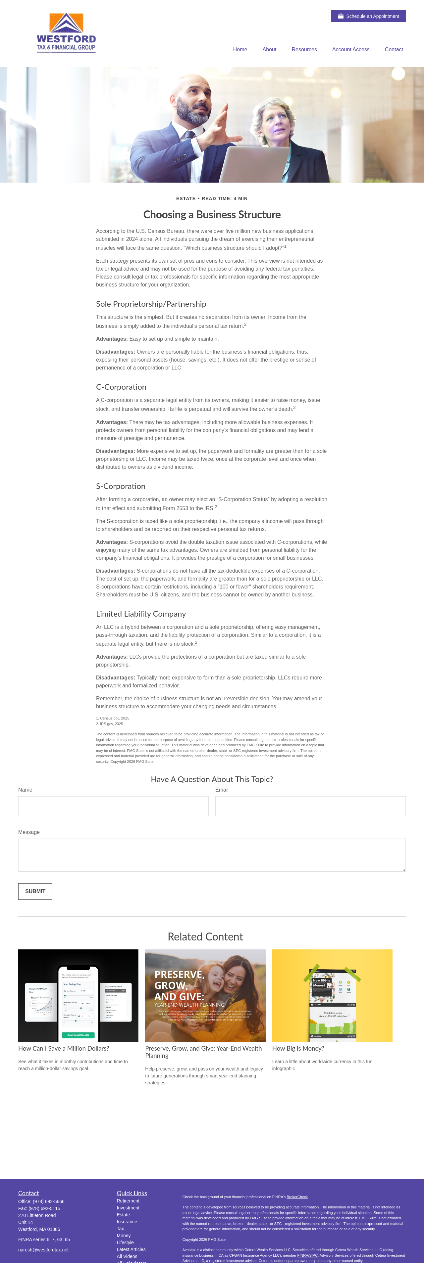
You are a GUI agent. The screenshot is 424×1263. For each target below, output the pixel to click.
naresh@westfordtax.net (43, 1249)
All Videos (127, 1256)
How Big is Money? (298, 1048)
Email (222, 790)
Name (25, 790)
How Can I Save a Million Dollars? (63, 1048)
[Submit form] (35, 891)
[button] (240, 49)
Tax (120, 1228)
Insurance (127, 1221)
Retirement (128, 1200)
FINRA (302, 1255)
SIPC (313, 1255)
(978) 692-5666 (49, 1201)
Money (124, 1235)
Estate (123, 1214)
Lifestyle (125, 1242)
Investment (128, 1207)
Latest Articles (131, 1249)
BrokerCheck (297, 1197)
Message (29, 832)
